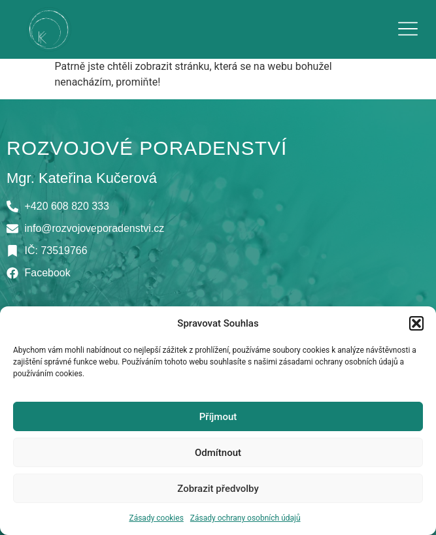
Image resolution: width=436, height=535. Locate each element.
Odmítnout (218, 453)
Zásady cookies (156, 518)
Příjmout (218, 417)
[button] (416, 323)
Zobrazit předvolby (218, 488)
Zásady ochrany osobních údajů (245, 518)
